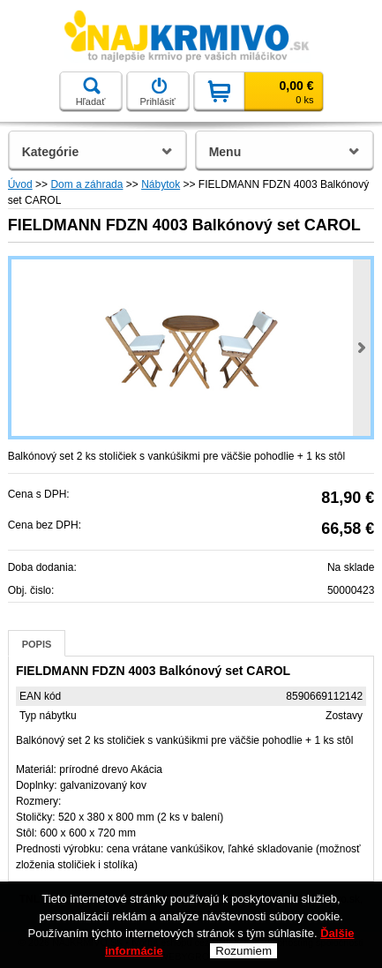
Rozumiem (243, 950)
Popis (37, 644)
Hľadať (91, 92)
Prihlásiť (157, 92)
